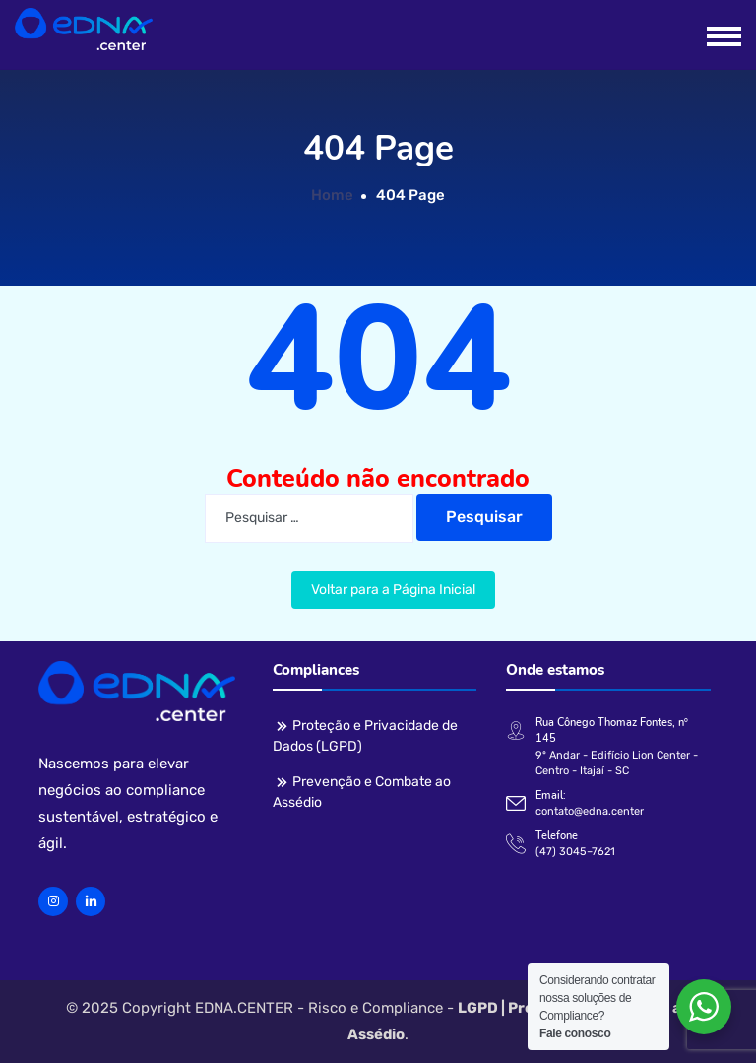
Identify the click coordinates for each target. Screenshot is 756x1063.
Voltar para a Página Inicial (393, 589)
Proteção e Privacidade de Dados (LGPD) (365, 736)
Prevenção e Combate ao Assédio (362, 792)
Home (332, 195)
